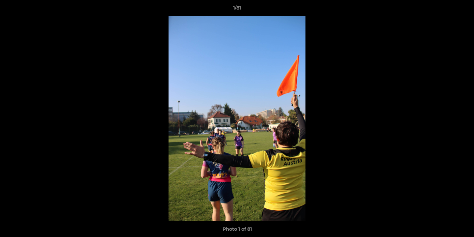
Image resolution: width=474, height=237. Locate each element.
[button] (462, 10)
